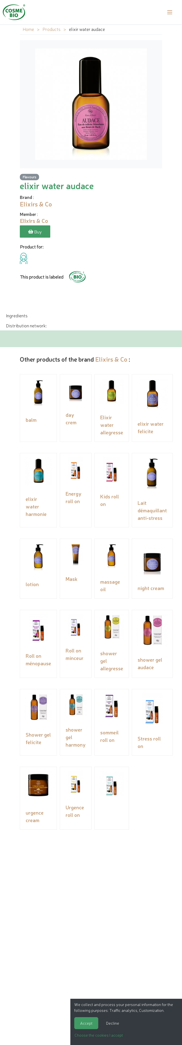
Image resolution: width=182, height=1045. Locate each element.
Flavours (29, 176)
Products (51, 29)
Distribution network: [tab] (26, 325)
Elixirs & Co (111, 359)
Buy (35, 231)
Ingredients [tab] (17, 315)
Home (28, 29)
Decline (112, 1022)
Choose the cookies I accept (99, 1034)
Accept (86, 1022)
